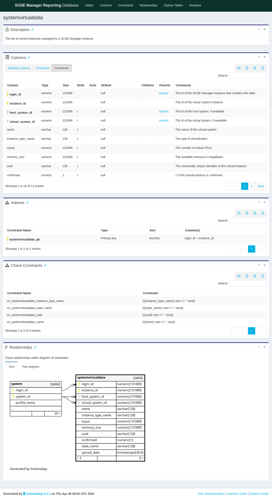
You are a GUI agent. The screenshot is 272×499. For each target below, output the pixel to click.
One (11, 366)
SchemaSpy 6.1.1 (37, 493)
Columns (106, 5)
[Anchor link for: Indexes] (26, 202)
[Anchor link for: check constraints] (44, 265)
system (163, 93)
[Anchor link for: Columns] (28, 57)
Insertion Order (237, 493)
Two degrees (30, 366)
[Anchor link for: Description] (31, 29)
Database (47, 5)
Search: (242, 76)
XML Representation (211, 493)
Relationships (148, 5)
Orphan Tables (173, 5)
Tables (91, 5)
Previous (232, 186)
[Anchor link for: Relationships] (34, 347)
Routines (195, 5)
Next (261, 186)
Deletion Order (259, 493)
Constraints (125, 5)
